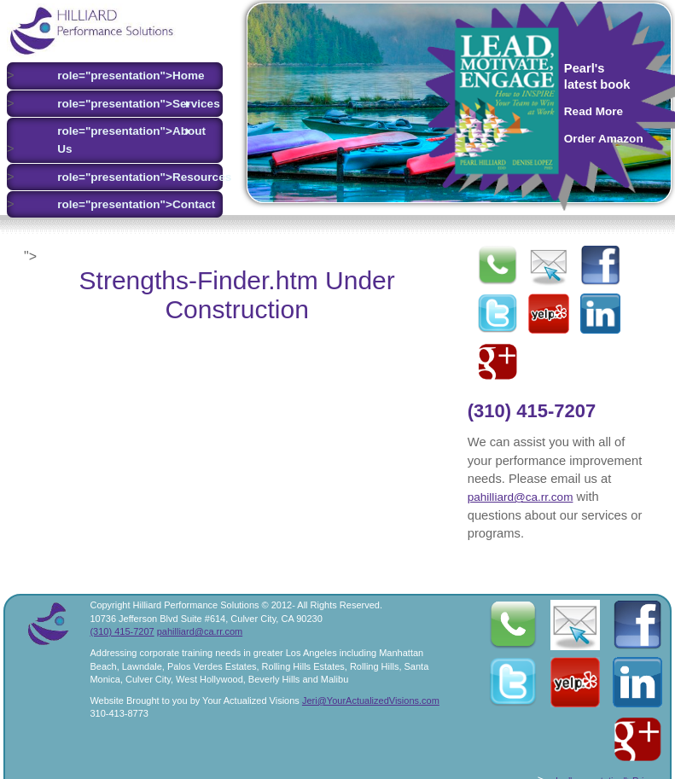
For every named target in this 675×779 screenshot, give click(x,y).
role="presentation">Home (127, 75)
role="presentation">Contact (127, 204)
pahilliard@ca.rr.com (520, 497)
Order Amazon (603, 138)
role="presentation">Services (127, 104)
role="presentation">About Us (127, 140)
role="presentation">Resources (127, 177)
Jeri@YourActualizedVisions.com (370, 700)
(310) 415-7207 (532, 410)
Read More (593, 111)
